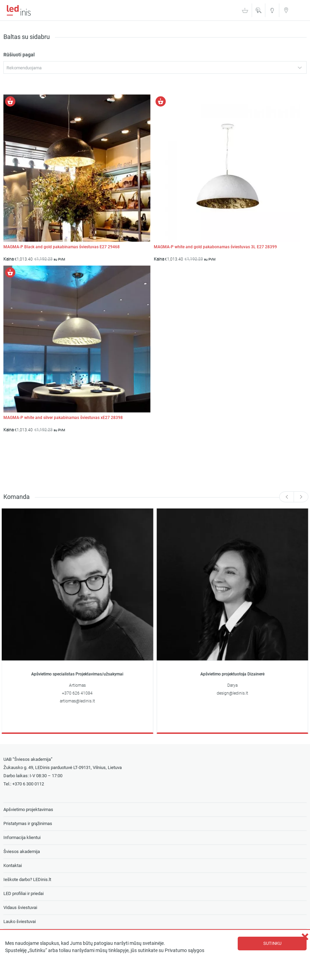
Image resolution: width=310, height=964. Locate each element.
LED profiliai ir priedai (23, 893)
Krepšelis (245, 10)
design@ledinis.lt (232, 693)
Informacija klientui (22, 837)
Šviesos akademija (272, 12)
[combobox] (155, 67)
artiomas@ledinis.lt (77, 701)
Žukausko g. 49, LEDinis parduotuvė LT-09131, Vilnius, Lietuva (62, 767)
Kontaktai (286, 10)
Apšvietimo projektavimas (28, 809)
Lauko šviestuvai (19, 921)
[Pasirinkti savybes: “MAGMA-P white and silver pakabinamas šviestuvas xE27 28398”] (10, 272)
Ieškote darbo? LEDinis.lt (27, 879)
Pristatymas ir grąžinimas (27, 823)
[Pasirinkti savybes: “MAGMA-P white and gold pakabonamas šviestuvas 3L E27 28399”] (161, 101)
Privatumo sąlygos (184, 950)
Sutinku (272, 943)
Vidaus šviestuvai (20, 907)
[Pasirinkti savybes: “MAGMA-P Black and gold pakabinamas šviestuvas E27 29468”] (10, 101)
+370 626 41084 (77, 693)
